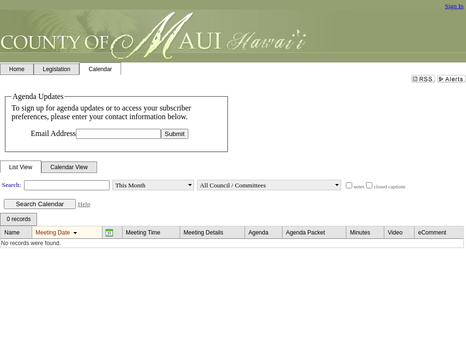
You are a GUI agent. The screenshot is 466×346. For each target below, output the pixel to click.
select (190, 185)
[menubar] (18, 219)
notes (359, 186)
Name (12, 232)
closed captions (389, 186)
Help (84, 204)
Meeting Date (53, 232)
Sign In (454, 6)
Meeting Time (143, 232)
